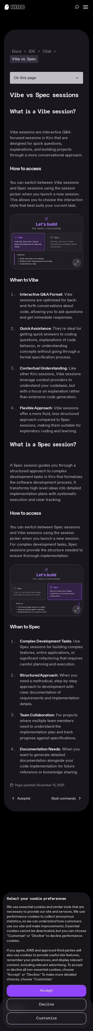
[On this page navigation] (46, 78)
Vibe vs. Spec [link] (24, 59)
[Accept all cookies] (46, 991)
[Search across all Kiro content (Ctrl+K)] (77, 7)
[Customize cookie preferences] (46, 1018)
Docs (16, 51)
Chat (47, 51)
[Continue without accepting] (46, 1004)
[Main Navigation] (86, 7)
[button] (46, 241)
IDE (32, 51)
